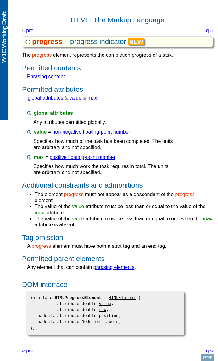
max (92, 98)
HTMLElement (122, 297)
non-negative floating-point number (91, 132)
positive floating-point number (82, 157)
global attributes (45, 98)
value (75, 98)
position (108, 315)
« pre (27, 30)
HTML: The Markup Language (117, 20)
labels (111, 321)
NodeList (91, 321)
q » (209, 30)
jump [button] (207, 357)
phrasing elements (114, 267)
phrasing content (46, 76)
